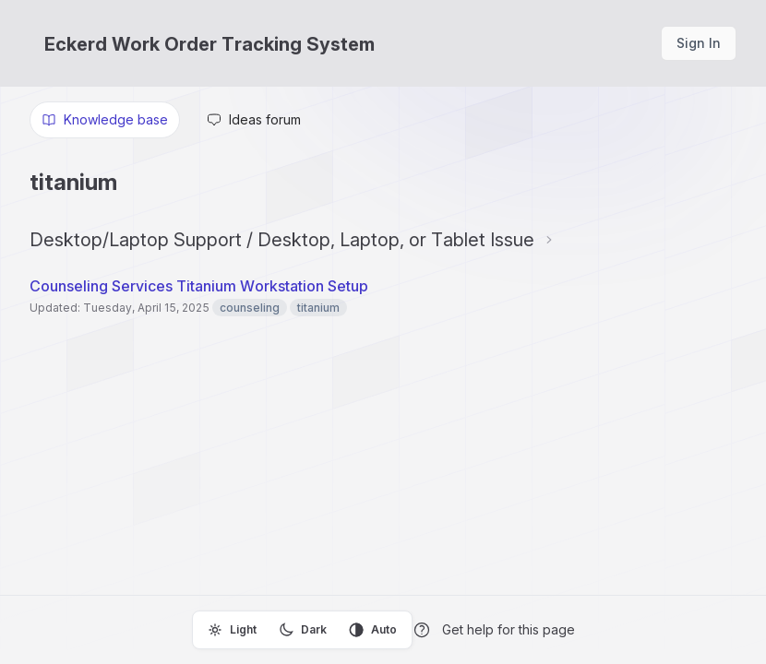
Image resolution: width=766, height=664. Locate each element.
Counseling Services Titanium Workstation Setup (199, 286)
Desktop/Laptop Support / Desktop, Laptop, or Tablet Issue (282, 240)
